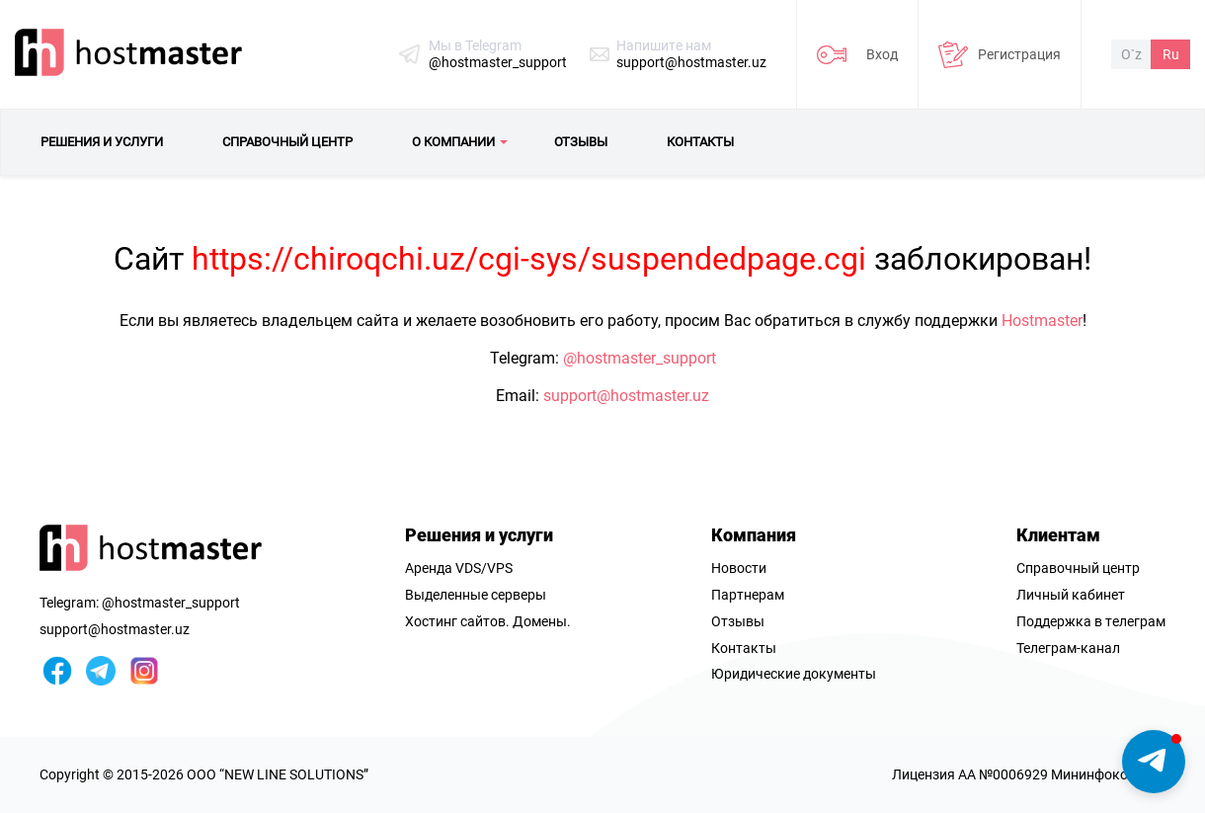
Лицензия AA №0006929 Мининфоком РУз (1028, 774)
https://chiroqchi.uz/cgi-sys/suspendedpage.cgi (529, 259)
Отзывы (737, 621)
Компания (753, 535)
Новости (738, 568)
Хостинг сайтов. (457, 621)
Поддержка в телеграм (1090, 621)
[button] (1153, 761)
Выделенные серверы (475, 595)
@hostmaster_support (498, 62)
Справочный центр (1078, 568)
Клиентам (1058, 535)
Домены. (542, 621)
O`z (1131, 54)
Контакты (743, 648)
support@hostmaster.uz (691, 62)
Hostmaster (1042, 320)
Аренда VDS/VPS (459, 568)
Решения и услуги (479, 535)
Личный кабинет (1070, 595)
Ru (1171, 54)
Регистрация (1019, 54)
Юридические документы (793, 674)
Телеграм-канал (1068, 648)
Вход (882, 54)
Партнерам (747, 595)
